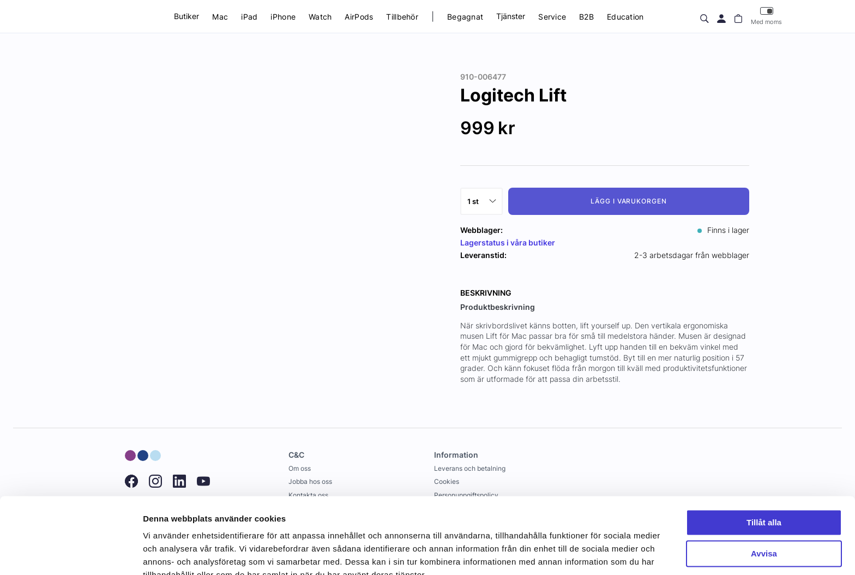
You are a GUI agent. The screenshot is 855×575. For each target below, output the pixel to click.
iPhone (283, 16)
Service (552, 16)
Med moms (766, 16)
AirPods (359, 16)
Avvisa (764, 501)
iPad (249, 16)
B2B (586, 16)
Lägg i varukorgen (629, 201)
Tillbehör (402, 16)
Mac (220, 16)
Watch (320, 16)
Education (625, 16)
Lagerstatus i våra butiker (507, 242)
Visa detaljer (167, 553)
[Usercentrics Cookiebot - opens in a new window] (70, 554)
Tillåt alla (763, 471)
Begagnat (465, 16)
